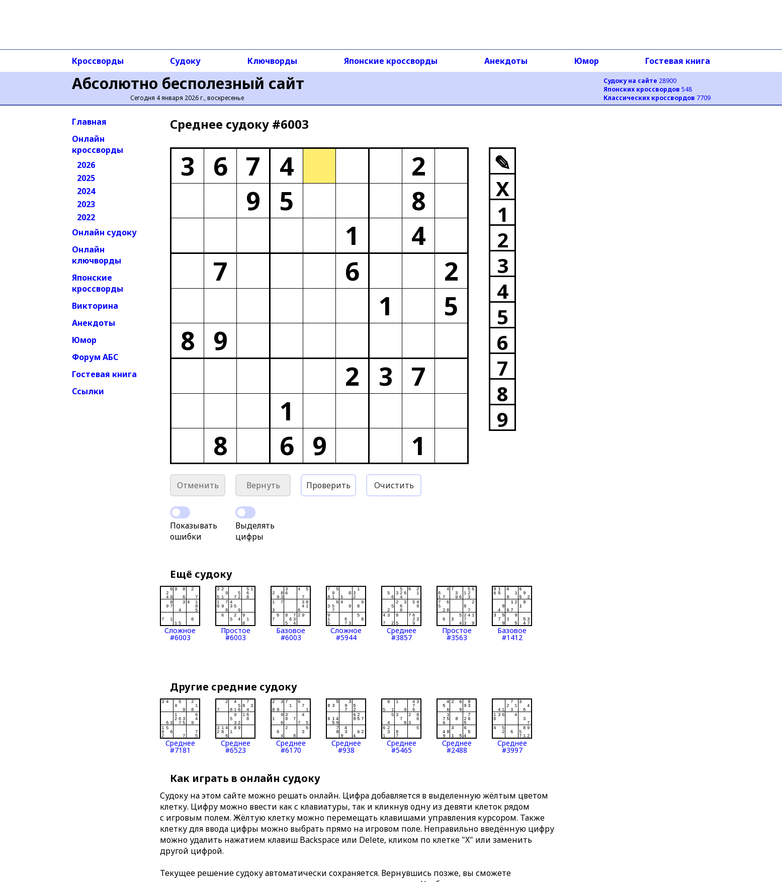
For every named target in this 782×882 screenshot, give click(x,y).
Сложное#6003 (180, 613)
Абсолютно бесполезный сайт (188, 83)
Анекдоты (506, 60)
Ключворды (272, 60)
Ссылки (88, 391)
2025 (86, 178)
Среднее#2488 (457, 726)
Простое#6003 (235, 613)
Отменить (198, 485)
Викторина (95, 305)
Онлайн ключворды (96, 255)
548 (647, 89)
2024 (86, 191)
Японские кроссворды (391, 60)
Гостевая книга (677, 60)
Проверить (328, 485)
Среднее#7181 (180, 726)
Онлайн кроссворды (97, 144)
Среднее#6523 (235, 726)
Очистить (394, 485)
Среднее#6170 (291, 726)
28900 (639, 80)
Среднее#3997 (512, 726)
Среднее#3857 (401, 613)
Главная (89, 121)
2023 (86, 204)
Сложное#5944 (346, 613)
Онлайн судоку (104, 232)
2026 (86, 164)
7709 (657, 98)
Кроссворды (98, 60)
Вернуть (263, 485)
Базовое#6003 (291, 613)
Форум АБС (95, 357)
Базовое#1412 (512, 613)
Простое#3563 (457, 613)
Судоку (185, 60)
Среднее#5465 (401, 726)
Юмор (586, 60)
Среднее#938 (346, 726)
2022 (86, 217)
